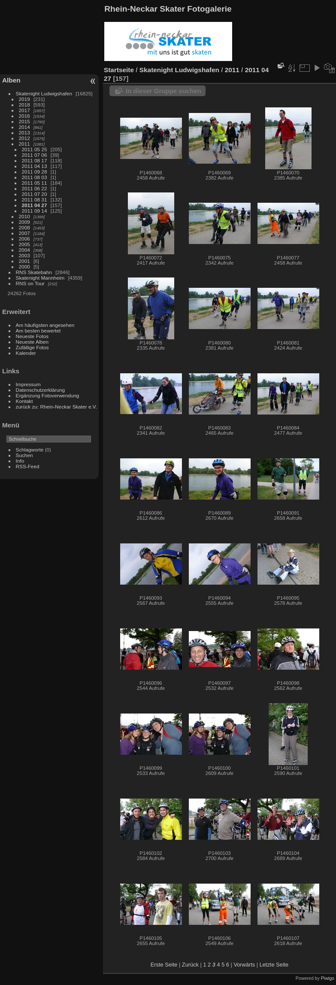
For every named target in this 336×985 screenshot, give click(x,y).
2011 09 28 (34, 171)
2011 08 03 (34, 177)
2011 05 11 (34, 183)
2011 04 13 (34, 166)
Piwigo (327, 978)
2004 (24, 250)
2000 (24, 266)
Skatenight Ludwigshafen (44, 93)
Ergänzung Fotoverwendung (47, 395)
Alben (11, 80)
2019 (24, 99)
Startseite (119, 69)
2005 (24, 244)
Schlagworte (30, 449)
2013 (24, 132)
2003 (24, 255)
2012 (24, 138)
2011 (24, 143)
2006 (24, 238)
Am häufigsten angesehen (45, 325)
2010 (24, 216)
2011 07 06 (34, 155)
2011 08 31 (34, 199)
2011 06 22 (34, 188)
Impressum (28, 384)
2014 (24, 127)
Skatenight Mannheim (40, 278)
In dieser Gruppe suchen (163, 91)
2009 (24, 222)
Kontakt (24, 401)
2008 (24, 227)
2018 (24, 104)
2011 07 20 (34, 194)
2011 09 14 (34, 210)
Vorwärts (244, 964)
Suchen (24, 455)
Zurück (190, 964)
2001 (24, 261)
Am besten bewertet (38, 330)
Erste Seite (164, 964)
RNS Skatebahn (34, 272)
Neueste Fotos (32, 336)
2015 (24, 121)
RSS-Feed (27, 466)
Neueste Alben (32, 342)
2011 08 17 (34, 160)
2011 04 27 (34, 205)
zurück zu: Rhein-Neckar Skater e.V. (56, 406)
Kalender (26, 353)
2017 (24, 110)
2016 (24, 116)
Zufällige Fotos (32, 347)
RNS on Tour (30, 283)
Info (20, 461)
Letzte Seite (274, 964)
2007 (24, 233)
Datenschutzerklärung (40, 390)
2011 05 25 (34, 149)
